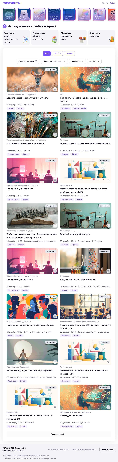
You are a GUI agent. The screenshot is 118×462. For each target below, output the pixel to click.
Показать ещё (59, 434)
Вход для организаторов (83, 449)
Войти (112, 3)
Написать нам (107, 449)
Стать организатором (58, 449)
